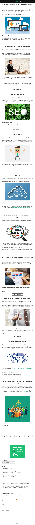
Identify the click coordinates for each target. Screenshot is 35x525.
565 (29, 436)
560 (13, 436)
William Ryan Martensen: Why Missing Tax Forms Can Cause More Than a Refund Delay (17, 484)
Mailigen (25, 391)
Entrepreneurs (5, 472)
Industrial (4, 476)
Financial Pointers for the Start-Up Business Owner (17, 257)
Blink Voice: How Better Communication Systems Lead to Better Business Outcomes (16, 486)
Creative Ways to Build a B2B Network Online (17, 298)
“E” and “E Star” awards (12, 346)
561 (16, 436)
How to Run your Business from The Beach (17, 46)
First (4, 436)
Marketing (14, 471)
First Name (11, 504)
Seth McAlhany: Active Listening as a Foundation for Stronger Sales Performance (16, 483)
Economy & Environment (7, 471)
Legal (13, 468)
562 (19, 436)
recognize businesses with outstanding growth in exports (22, 368)
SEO (2, 13)
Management (14, 469)
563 (22, 436)
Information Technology (7, 477)
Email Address (11, 500)
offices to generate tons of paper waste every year (21, 207)
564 (25, 436)
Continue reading (17, 42)
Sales (13, 473)
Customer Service (6, 469)
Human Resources (6, 475)
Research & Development (16, 472)
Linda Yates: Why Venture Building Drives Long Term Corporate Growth (14, 487)
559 (10, 436)
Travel (13, 476)
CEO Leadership (5, 468)
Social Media (14, 475)
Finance (4, 473)
